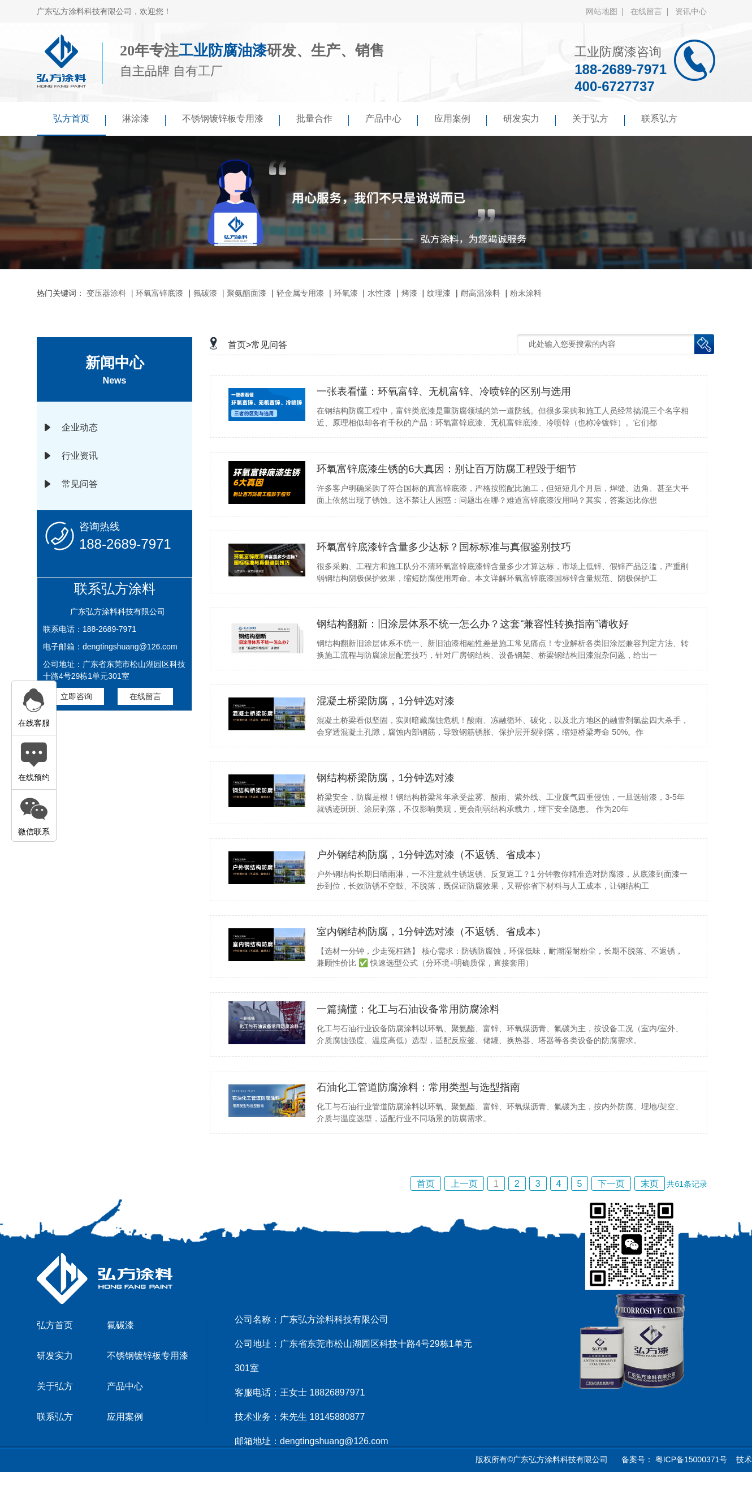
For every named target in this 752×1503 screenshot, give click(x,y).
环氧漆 (346, 293)
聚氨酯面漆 (246, 293)
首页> (239, 345)
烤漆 (409, 293)
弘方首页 (79, 119)
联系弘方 (659, 118)
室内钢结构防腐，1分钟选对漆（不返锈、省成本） (431, 931)
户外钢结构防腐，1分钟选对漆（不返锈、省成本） (431, 854)
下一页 (611, 1183)
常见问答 (80, 484)
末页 (650, 1183)
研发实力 (529, 119)
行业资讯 (80, 455)
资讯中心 (691, 11)
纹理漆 (439, 293)
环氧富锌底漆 (159, 293)
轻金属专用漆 (300, 293)
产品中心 (391, 119)
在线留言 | (651, 11)
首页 (426, 1183)
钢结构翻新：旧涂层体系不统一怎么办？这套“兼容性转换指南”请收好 (473, 624)
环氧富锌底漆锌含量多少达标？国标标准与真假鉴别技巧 (444, 547)
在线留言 (145, 696)
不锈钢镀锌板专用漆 (231, 119)
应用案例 (460, 119)
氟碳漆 (205, 293)
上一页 (464, 1183)
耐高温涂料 (480, 293)
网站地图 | (607, 11)
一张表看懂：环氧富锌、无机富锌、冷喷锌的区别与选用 (444, 391)
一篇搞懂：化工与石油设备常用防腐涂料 (408, 1009)
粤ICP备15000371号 (690, 1459)
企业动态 (80, 427)
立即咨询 (76, 696)
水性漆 (379, 293)
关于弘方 (598, 119)
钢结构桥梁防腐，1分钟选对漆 (386, 777)
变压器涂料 (106, 293)
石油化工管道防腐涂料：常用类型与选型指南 (418, 1087)
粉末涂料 (526, 293)
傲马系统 (404, 1488)
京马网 (368, 1488)
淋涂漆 (144, 119)
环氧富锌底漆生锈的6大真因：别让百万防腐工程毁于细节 (447, 469)
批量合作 (322, 119)
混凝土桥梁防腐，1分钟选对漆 (386, 701)
